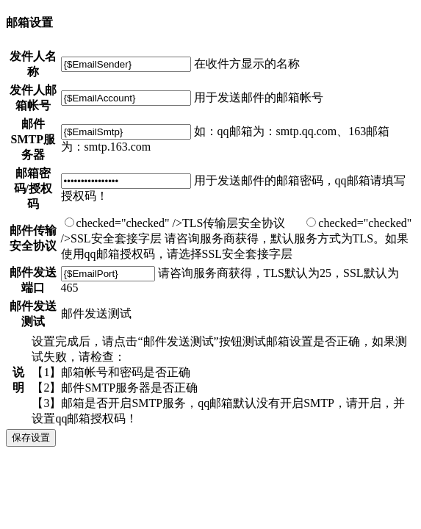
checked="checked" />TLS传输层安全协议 (175, 223)
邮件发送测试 (96, 313)
